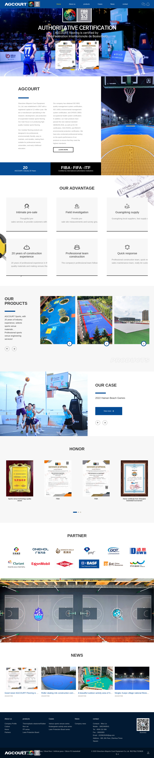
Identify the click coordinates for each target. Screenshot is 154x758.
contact (125, 4)
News (112, 4)
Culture (7, 726)
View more (107, 411)
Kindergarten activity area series (60, 726)
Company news (80, 724)
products (86, 4)
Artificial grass (58, 751)
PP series (26, 729)
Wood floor (48, 751)
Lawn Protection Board (31, 732)
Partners (8, 732)
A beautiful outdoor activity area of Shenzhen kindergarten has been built (110, 693)
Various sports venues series (59, 724)
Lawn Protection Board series (59, 729)
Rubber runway (37, 751)
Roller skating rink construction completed (60, 693)
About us (72, 4)
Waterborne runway (34, 754)
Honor (7, 729)
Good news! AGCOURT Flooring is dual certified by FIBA (30, 693)
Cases (100, 4)
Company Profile (11, 724)
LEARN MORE (63, 150)
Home (58, 4)
